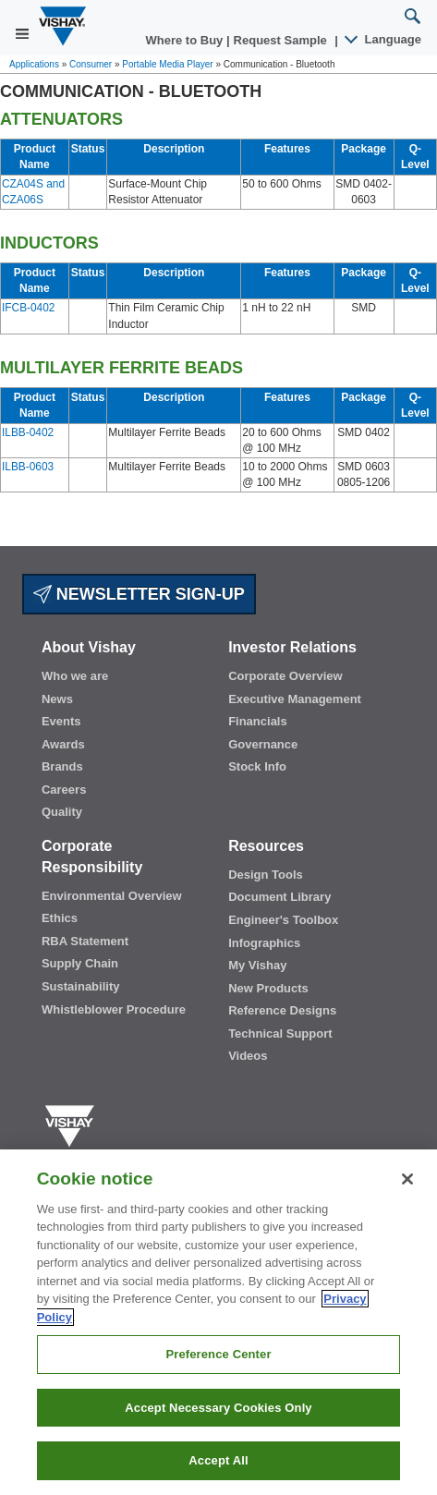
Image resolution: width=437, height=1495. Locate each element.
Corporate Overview (285, 676)
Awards (63, 744)
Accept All (218, 1460)
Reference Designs (282, 1010)
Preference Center (218, 1354)
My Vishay (257, 965)
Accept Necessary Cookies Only (218, 1408)
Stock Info (257, 766)
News (57, 699)
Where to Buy (186, 40)
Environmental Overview (112, 896)
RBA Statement (85, 941)
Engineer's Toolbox (283, 920)
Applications (34, 64)
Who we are (75, 676)
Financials (257, 721)
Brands (62, 766)
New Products (268, 988)
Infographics (264, 943)
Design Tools (265, 874)
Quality (62, 812)
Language (383, 39)
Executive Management (294, 699)
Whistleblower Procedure (114, 1009)
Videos (247, 1056)
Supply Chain (80, 963)
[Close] (407, 1179)
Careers (64, 789)
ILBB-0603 (28, 466)
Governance (262, 744)
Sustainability (81, 986)
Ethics (60, 918)
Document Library (279, 897)
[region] (218, 1322)
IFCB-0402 (28, 307)
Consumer (90, 64)
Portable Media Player (167, 64)
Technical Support (280, 1033)
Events (61, 721)
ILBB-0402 (28, 432)
